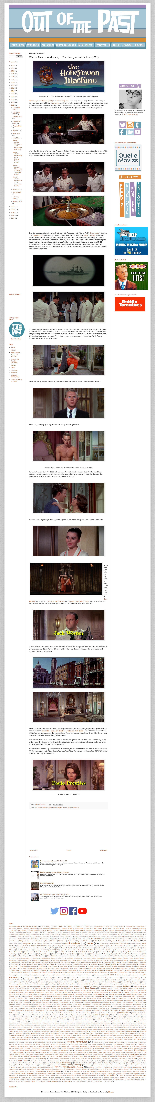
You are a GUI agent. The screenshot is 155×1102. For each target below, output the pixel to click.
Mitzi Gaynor (85, 1031)
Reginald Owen (19, 1048)
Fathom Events (20, 975)
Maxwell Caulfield (114, 1027)
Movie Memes (131, 1031)
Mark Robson (20, 1025)
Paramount (60, 1039)
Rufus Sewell (124, 1054)
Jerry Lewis (57, 1004)
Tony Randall (20, 1071)
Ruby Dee (107, 1054)
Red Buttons (117, 1046)
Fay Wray (39, 975)
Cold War (115, 956)
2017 (13, 91)
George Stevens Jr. (127, 984)
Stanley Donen (28, 1063)
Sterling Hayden (108, 1063)
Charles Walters (61, 952)
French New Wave (136, 980)
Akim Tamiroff (98, 928)
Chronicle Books (56, 954)
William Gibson (87, 1079)
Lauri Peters (141, 1014)
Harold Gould (12, 990)
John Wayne (70, 1008)
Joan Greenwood (127, 1004)
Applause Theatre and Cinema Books (102, 934)
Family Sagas (140, 972)
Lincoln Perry (72, 1019)
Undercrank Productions (103, 1071)
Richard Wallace (24, 1050)
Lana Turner (37, 1014)
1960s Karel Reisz (98, 926)
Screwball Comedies (23, 1058)
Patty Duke (119, 1039)
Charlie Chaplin (81, 952)
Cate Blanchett (66, 950)
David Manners (15, 962)
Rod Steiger (138, 1052)
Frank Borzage (137, 977)
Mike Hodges (19, 1031)
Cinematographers (109, 954)
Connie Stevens (15, 958)
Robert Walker (102, 1052)
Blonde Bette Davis (124, 941)
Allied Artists (128, 930)
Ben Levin (86, 938)
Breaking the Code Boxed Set (40, 946)
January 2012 (17, 201)
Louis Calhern (33, 1021)
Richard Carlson (122, 1048)
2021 (13, 79)
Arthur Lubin (38, 936)
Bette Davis (125, 938)
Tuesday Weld (40, 1071)
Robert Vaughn (82, 1052)
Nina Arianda (58, 1035)
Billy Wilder (53, 941)
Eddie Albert (73, 968)
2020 (13, 82)
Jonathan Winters (120, 1008)
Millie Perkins (45, 1031)
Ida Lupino (19, 996)
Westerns (122, 1077)
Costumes (78, 958)
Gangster (33, 982)
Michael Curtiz (81, 1029)
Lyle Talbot (113, 1021)
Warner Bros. (26, 1077)
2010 (13, 209)
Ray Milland (83, 1046)
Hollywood (135, 992)
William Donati (77, 1079)
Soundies (106, 1060)
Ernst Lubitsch (70, 972)
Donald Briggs (33, 966)
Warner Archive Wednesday (71, 807)
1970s (107, 926)
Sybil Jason (20, 1067)
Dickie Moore (94, 964)
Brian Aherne (65, 945)
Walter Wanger (82, 1075)
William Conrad (45, 1079)
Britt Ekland (103, 945)
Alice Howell (70, 930)
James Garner (142, 998)
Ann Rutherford (100, 932)
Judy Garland (60, 1010)
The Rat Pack (21, 1069)
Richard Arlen (89, 1048)
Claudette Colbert (87, 956)
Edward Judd (53, 970)
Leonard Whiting (109, 1017)
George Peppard (52, 984)
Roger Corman (29, 1054)
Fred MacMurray (77, 980)
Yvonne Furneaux (80, 1081)
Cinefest (74, 954)
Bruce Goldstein (130, 945)
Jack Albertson (140, 996)
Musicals (34, 1033)
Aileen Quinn (88, 928)
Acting (26, 928)
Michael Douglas (92, 1029)
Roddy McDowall (19, 1054)
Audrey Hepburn (78, 936)
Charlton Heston (102, 952)
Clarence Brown (137, 954)
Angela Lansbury (39, 932)
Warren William (64, 1077)
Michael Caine (59, 1029)
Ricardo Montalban (67, 1048)
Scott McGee (140, 1056)
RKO (71, 1050)
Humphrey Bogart (99, 994)
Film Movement (98, 975)
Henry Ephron (67, 992)
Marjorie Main (126, 1023)
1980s (115, 926)
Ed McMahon (64, 968)
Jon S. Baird (110, 1008)
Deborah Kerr (97, 962)
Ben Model (108, 938)
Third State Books (69, 1069)
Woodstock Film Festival (15, 1081)
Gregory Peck (69, 988)
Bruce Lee (138, 945)
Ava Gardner (110, 936)
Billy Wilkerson (62, 941)
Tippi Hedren (124, 1069)
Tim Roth (108, 1069)
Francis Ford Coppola (104, 977)
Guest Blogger (90, 988)
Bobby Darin (27, 943)
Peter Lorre (137, 1042)
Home (69, 850)
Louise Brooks (73, 1021)
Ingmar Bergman (57, 996)
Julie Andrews (79, 1010)
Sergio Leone (34, 1058)
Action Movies (33, 928)
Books (90, 943)
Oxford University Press (21, 1039)
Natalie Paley (89, 1033)
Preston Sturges (13, 1046)
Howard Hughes (60, 994)
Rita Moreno (64, 1050)
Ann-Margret (128, 932)
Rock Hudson (129, 1052)
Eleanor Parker (90, 970)
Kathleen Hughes (13, 1012)
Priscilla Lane (23, 1046)
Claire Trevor (119, 954)
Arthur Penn (46, 936)
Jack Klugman (29, 998)
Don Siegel (14, 966)
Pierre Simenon (92, 1044)
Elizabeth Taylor (142, 970)
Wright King (27, 1081)
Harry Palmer (100, 990)
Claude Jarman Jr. (66, 956)
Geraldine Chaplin (13, 986)
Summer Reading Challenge (71, 1065)
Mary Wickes (17, 1027)
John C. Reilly (56, 1006)
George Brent (136, 982)
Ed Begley (56, 968)
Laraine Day (46, 1014)
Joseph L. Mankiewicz (16, 1010)
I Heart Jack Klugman (128, 994)
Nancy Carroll (59, 1033)
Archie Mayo (117, 934)
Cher (109, 952)
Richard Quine (14, 1050)
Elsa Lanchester (24, 972)
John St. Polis (41, 1008)
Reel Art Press (135, 1046)
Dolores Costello (132, 964)
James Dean (132, 998)
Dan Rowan (28, 960)
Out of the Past (16, 339)
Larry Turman (80, 1014)
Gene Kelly (80, 982)
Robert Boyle (87, 1050)
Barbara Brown (140, 936)
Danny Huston (81, 960)
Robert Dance (97, 1050)
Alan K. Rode (125, 928)
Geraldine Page (25, 986)
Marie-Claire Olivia (80, 1023)
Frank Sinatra (46, 980)
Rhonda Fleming (55, 1048)
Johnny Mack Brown (92, 1008)
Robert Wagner (93, 1052)
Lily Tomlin (64, 1019)
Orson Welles (103, 1037)
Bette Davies (116, 938)
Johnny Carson (80, 1008)
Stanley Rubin (49, 1063)
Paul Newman (137, 1039)
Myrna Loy (43, 1033)
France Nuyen (72, 977)
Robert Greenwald (107, 1050)
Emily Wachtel (34, 972)
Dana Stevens (46, 960)
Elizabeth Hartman (131, 970)
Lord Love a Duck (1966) (75, 731)
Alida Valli (89, 930)
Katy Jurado (34, 1012)
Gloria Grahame (105, 986)
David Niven (24, 962)
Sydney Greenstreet (30, 1067)
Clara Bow (127, 954)
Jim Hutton (55, 103)
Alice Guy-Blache (60, 930)
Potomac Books (130, 1044)
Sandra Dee (94, 1056)
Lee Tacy (51, 1017)
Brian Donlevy (74, 945)
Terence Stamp (116, 1067)
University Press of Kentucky (23, 1073)
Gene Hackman (71, 982)
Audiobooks (69, 936)
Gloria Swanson (116, 986)
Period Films (59, 1042)
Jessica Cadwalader (67, 1004)
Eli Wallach (100, 970)
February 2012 (15, 197)
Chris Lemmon (142, 952)
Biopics (78, 941)
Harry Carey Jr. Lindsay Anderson (77, 990)
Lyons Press (121, 1021)
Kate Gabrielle (114, 1010)
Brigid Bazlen (38, 235)
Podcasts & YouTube (14, 356)
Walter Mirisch (71, 1075)
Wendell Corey (97, 1077)
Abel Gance (12, 928)
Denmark (143, 962)
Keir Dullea (61, 1012)
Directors (102, 964)
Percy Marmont (50, 1042)
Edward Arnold (15, 970)
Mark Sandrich (30, 1025)
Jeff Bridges (138, 1002)
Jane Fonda (75, 1000)
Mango (20, 1023)
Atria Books (55, 936)
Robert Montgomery (18, 1052)
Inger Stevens (47, 996)
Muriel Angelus (20, 1033)
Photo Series (65, 1044)
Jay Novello (27, 1002)
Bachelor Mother (121, 936)
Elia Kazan (109, 970)
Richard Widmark (45, 1050)
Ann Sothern (119, 932)
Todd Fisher (133, 1069)
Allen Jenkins (119, 930)
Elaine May (81, 970)
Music (27, 1033)
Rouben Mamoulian (98, 1054)
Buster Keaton (61, 948)
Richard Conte (133, 1048)
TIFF (99, 1069)
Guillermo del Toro (105, 988)
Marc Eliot (27, 1023)
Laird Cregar (28, 1014)
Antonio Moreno (75, 934)
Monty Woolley (111, 1031)
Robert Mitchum (140, 1050)
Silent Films (22, 1061)
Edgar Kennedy (92, 968)
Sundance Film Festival (99, 1065)
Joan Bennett (86, 1004)
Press (12, 367)
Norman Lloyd (138, 1035)
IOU (107, 996)
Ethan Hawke (113, 972)
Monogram (93, 1031)
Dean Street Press (65, 962)
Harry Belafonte (52, 990)
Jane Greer (83, 1000)
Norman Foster (108, 1035)
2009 (13, 212)
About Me (14, 373)
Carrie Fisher (19, 950)
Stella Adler (89, 1063)
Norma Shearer (95, 1035)
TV (65, 1071)
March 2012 (17, 192)
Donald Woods (63, 966)
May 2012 (16, 138)
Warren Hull (45, 1077)
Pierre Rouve (82, 1044)
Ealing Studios (32, 968)
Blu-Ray (137, 941)
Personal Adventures (76, 1041)
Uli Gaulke (81, 1071)
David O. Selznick (34, 962)
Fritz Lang (18, 982)
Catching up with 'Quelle (51, 950)
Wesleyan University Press (111, 1077)
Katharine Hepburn (126, 1010)
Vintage (142, 1073)
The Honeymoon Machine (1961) (41, 101)
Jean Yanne (106, 1002)
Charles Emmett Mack (15, 952)
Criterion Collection (108, 958)
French (128, 980)
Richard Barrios (99, 1048)
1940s (69, 926)
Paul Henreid (127, 1039)
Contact (13, 365)
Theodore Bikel (49, 1069)
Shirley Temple (96, 1058)
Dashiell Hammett (113, 960)
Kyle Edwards (18, 1014)
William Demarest (66, 1079)
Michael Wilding (114, 1029)
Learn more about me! (131, 114)
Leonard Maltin (98, 1017)
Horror (17, 994)
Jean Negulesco (65, 1002)
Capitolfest (71, 948)
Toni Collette (141, 1069)
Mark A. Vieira (137, 1023)
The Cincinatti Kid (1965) (56, 601)
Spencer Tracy (127, 1060)
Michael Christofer (70, 1029)
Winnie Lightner (140, 1079)
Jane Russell (100, 1000)
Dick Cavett (60, 964)
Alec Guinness (22, 930)
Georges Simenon (139, 984)
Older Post (103, 850)
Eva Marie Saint (123, 972)
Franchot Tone (92, 977)
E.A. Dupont (23, 968)
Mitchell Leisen (75, 1031)
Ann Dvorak (82, 932)
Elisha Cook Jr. (120, 970)
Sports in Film (137, 1060)
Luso (107, 1021)
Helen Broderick (29, 992)
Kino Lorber (123, 1013)
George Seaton (105, 984)
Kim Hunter (79, 1012)
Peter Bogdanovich (109, 1042)
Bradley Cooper (136, 943)
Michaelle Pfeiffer (124, 1029)
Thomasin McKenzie (81, 1069)
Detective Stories (32, 964)
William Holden (97, 1079)
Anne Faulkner (45, 934)
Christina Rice (23, 954)
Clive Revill (108, 956)
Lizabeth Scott (126, 1019)
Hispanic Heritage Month (101, 992)
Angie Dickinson (51, 932)
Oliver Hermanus (49, 1037)
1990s (121, 926)
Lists (108, 1019)
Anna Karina (137, 932)
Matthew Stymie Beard (49, 1027)
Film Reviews (38, 807)
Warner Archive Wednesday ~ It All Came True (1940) (17, 181)
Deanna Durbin (76, 962)
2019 (13, 85)
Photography (74, 1044)
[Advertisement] (68, 830)
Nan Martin (51, 1033)
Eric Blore (43, 972)
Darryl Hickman (101, 960)
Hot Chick (32, 994)
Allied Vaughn (137, 930)
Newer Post (33, 850)
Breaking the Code (22, 945)
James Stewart (45, 1000)
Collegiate (132, 956)
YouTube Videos (66, 1081)
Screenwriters (12, 1058)
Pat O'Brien (82, 1039)
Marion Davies (116, 1023)
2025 (13, 68)
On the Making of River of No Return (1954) (54, 894)
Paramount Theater (71, 1039)
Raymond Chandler (95, 1046)
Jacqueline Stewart (69, 998)
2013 (13, 102)
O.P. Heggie (12, 1037)
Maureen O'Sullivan (74, 1027)
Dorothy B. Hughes (93, 966)
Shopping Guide (106, 1058)
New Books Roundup (16, 1035)
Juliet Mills (88, 1010)
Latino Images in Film (101, 1015)
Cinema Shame (95, 954)
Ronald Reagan (69, 1054)
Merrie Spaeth (22, 1029)
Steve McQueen (63, 101)
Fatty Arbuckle (30, 975)
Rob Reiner (79, 1050)
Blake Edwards (103, 941)
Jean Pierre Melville (77, 1002)
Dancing (63, 960)
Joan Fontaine (117, 1004)
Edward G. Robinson (39, 970)
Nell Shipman (131, 1033)
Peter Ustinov (36, 1044)
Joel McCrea (37, 1006)
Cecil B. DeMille (88, 950)
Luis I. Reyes (100, 1021)
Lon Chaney (143, 1019)
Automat (103, 936)
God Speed (126, 986)
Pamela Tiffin (50, 1039)
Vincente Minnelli (133, 1073)
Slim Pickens (44, 1060)
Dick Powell (76, 964)
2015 (13, 96)
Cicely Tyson (66, 954)
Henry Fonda (77, 992)
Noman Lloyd (76, 1035)
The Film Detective (137, 1067)
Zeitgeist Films (98, 1081)
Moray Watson (121, 1031)
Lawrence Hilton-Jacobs (15, 1017)
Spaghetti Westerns (116, 1060)
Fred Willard (87, 980)
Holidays (127, 992)
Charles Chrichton (139, 950)
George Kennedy (41, 984)
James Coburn (122, 998)
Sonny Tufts (92, 1060)
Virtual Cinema (22, 1075)
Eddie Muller (82, 968)
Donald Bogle (23, 966)
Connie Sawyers (141, 956)
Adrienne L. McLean (67, 928)
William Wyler (130, 1079)
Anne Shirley (55, 934)
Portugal (108, 1044)
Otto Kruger (118, 1037)
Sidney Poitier (131, 1058)
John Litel (24, 1008)
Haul (135, 990)
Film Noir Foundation (122, 975)
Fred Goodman (66, 980)
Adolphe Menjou (55, 928)
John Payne (32, 1008)
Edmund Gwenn (123, 968)
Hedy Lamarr (19, 992)
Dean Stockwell (54, 962)
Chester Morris (117, 952)
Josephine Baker (29, 1010)
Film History (81, 975)
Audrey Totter (88, 936)
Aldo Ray (13, 930)
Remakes (27, 1048)
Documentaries (111, 964)
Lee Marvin (44, 1017)
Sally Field (42, 1056)
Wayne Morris (75, 1077)
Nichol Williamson (39, 1035)
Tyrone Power (73, 1071)
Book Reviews (15, 352)
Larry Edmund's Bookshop (58, 1014)
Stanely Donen (18, 1063)
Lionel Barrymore (100, 1019)
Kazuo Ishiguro (52, 1012)
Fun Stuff (26, 982)
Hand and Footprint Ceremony (136, 988)
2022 (13, 77)
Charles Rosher (39, 952)
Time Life (116, 1069)
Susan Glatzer (111, 1065)
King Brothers (113, 1012)
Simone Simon (35, 1060)
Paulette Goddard (39, 1042)
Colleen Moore (123, 956)
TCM (57, 1067)
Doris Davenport (73, 966)
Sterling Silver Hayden (134, 1063)
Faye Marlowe (58, 975)
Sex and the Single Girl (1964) (52, 731)
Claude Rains (76, 956)
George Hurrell (31, 984)
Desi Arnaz (23, 964)
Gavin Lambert (61, 982)
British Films (83, 945)
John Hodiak (138, 1006)
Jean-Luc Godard (116, 1002)
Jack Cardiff (12, 998)
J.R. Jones (132, 996)
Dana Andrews (37, 960)
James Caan (101, 998)
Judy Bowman (50, 1010)
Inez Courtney (28, 996)
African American (78, 928)
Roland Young (39, 1054)
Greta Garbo (79, 988)
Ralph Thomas (55, 1046)
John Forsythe (116, 1006)
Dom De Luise (142, 964)
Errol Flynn (79, 972)
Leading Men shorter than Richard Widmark (54, 872)
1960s (87, 926)
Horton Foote (24, 994)
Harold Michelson (40, 990)
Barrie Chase (34, 938)
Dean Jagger (95, 233)
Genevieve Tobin (125, 982)
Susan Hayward (121, 1065)
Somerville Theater (67, 1060)
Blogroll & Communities (15, 376)
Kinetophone (104, 1012)
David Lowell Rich (141, 960)
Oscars (111, 1037)
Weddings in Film (86, 1077)
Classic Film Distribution (53, 956)
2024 (13, 71)
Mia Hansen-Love (38, 1029)
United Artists (116, 1071)
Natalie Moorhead (79, 1033)
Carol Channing (99, 948)
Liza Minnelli (117, 1019)
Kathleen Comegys (139, 1010)
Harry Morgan (91, 990)
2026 (13, 65)
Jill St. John (77, 1004)
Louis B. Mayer (24, 1021)
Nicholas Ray (49, 1035)
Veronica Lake (77, 1073)
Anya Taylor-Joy (86, 934)
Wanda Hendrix (92, 1075)
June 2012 (16, 133)
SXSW (13, 1067)
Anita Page (66, 932)
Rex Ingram (46, 1048)
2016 (13, 94)
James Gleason (15, 1000)
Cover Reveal (86, 958)
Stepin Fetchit (98, 1063)
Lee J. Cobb (36, 1017)
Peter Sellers (27, 1044)
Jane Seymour (110, 1000)
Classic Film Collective (38, 956)
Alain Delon (108, 928)
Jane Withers (119, 1000)
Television (98, 1067)
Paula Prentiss (89, 235)
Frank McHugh (36, 980)
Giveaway (83, 986)
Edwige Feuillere (72, 970)
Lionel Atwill (90, 1019)
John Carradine (66, 1006)
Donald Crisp (42, 966)
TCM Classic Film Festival (73, 1067)
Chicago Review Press (129, 952)
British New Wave (93, 945)
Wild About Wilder (133, 1077)
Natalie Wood (98, 1033)
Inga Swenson (38, 996)
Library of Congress (26, 1019)
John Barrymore (47, 1006)
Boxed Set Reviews (121, 943)
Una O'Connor (90, 1071)
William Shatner (108, 1079)
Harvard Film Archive (113, 990)
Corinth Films (60, 958)
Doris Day (82, 966)
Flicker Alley (49, 977)
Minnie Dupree (65, 1031)
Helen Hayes (49, 992)
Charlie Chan (71, 952)
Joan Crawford (106, 1004)
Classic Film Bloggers (21, 956)
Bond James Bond (47, 943)
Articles (13, 350)
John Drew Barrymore (88, 1006)
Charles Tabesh (50, 952)
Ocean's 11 (20, 1037)
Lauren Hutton (132, 1014)
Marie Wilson (70, 1023)
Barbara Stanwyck (23, 938)
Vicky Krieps (86, 1073)
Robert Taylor (72, 1052)
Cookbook (36, 958)
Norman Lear (128, 1035)
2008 (13, 215)
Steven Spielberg (43, 1065)
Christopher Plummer (43, 954)
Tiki (103, 1069)
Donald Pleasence (52, 966)
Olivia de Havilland (69, 1037)
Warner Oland (36, 1077)
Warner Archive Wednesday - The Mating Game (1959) (17, 157)
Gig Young (41, 986)
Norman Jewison (118, 1035)
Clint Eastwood (99, 956)
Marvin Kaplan (90, 1025)
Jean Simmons (97, 1002)
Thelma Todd (39, 1069)
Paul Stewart (19, 1042)
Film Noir (109, 975)
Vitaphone (31, 1075)
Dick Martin (68, 964)
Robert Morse (30, 1052)
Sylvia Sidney (41, 1067)
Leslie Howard (119, 1017)
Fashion (11, 975)
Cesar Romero (119, 950)
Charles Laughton (28, 952)
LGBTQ (16, 1019)
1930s (60, 926)
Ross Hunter (87, 1054)
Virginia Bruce (12, 1075)
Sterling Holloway (120, 1063)
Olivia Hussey (82, 1037)
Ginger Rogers (73, 986)
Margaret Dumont (36, 1023)
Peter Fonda (119, 1042)
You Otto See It (53, 1081)
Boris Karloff (103, 943)
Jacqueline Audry (57, 998)
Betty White (134, 938)
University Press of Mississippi (45, 1073)
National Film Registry (110, 1033)
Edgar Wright (102, 968)
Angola (59, 932)
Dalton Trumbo (139, 958)
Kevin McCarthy (70, 1012)
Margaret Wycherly (59, 1023)
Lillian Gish (45, 1019)
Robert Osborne (41, 1052)
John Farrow (99, 1006)
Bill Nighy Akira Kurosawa (26, 941)
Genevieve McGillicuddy (112, 982)
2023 (13, 74)
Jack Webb (48, 998)
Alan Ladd (134, 928)
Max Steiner (94, 1027)
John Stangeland (51, 1008)
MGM (30, 1029)
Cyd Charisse (118, 958)
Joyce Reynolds (40, 1010)
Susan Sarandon (141, 1065)
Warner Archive (57, 807)
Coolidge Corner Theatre (48, 958)
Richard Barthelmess (110, 1048)
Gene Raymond (98, 982)
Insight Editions (79, 996)
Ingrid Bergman (68, 996)
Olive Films (29, 1037)
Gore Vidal (29, 988)
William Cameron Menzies (22, 1079)
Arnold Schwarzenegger (136, 934)
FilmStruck (40, 977)
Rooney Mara (78, 1054)
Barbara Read (12, 938)
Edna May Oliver (141, 968)
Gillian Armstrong (50, 986)
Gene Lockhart (88, 982)
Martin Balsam (59, 1025)
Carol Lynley (109, 948)
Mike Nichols (36, 1031)
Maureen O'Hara (61, 1027)
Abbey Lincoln (140, 926)
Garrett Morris (41, 982)
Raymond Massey (106, 1046)
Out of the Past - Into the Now (133, 1037)
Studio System (54, 1065)
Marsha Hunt (50, 1025)
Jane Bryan (67, 1000)
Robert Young (120, 1052)
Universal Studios (126, 1071)
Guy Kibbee (115, 988)
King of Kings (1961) (46, 883)
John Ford (107, 1006)
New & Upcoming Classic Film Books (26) (53, 861)
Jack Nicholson (39, 998)
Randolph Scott (65, 1046)
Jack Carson (20, 998)
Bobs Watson (37, 943)
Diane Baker (50, 964)
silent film (13, 1060)
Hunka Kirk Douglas (114, 994)
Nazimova (122, 1033)
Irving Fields (115, 996)
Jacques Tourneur (81, 998)
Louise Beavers (63, 1021)
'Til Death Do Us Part (30, 926)
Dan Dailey (12, 960)
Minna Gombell (55, 1031)
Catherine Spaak (76, 950)
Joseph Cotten (131, 1008)
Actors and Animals (44, 928)
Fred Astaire (57, 980)
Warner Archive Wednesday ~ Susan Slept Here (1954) (17, 170)
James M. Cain (25, 1000)
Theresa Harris (59, 1069)
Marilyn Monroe (105, 1023)
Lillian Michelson (54, 1019)
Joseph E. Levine (141, 1008)
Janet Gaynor (137, 1000)
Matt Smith (38, 1027)
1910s (41, 926)
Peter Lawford (128, 1042)
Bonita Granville (59, 943)
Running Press (134, 1054)
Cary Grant (28, 950)
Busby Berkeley (51, 948)
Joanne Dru (17, 1006)
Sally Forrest (50, 1056)
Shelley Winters (54, 1058)
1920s (47, 926)
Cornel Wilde (69, 958)
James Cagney (111, 998)
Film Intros (89, 975)
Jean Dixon (46, 1002)
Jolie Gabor (102, 1008)
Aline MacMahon (99, 930)
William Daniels (55, 1079)
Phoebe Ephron (55, 1044)
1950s (78, 926)
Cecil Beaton (99, 950)
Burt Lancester (30, 948)
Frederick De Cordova (98, 980)
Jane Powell (92, 1000)
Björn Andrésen (87, 941)
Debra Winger (107, 962)
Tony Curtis (12, 1071)
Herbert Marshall (87, 992)
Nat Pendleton (69, 1033)
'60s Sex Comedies (14, 926)
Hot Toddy (40, 994)
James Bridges (92, 998)
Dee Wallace (116, 962)
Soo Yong (99, 1060)
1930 (54, 926)
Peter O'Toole (18, 1044)
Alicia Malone (80, 930)
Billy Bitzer (45, 941)
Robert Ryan (62, 1052)
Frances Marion (83, 977)
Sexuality (43, 1058)
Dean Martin (45, 962)
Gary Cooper (51, 982)
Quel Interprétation (43, 1046)
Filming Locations (30, 977)
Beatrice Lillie (63, 938)
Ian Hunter (139, 994)
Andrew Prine (28, 932)
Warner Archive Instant (126, 1075)
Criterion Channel (96, 958)
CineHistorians (83, 954)
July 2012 (16, 130)
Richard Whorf (35, 1050)
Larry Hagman (71, 1014)
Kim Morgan (87, 1012)
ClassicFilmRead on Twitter (16, 380)
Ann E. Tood (91, 932)
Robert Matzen (127, 1050)
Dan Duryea (20, 960)
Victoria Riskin (112, 1073)
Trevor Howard (30, 1071)
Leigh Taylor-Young (61, 1017)
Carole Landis (126, 948)
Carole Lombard (136, 948)
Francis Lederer (116, 977)
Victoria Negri (102, 1073)
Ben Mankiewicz (96, 939)
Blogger (110, 1092)
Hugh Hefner (79, 994)
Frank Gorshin (18, 980)
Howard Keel (70, 994)
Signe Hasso (142, 1058)
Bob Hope (18, 943)
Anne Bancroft (35, 934)
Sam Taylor (74, 1056)
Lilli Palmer (37, 1019)
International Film (89, 996)
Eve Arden (132, 972)
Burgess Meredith (19, 948)
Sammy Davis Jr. (84, 1056)
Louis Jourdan (43, 1021)
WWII (33, 1081)
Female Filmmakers (69, 975)
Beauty (79, 938)
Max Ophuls (86, 1027)
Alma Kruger (19, 932)
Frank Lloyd (27, 980)
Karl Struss (104, 1010)
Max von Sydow (103, 1027)
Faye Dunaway (48, 975)
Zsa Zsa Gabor (108, 1081)
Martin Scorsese (69, 1025)
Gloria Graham (94, 986)
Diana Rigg (42, 964)
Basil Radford (53, 938)
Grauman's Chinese (40, 988)
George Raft (62, 984)
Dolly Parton (123, 964)
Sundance (88, 1065)
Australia (96, 936)
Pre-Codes (139, 1044)
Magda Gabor (130, 1021)
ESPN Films (94, 972)
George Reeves (72, 984)
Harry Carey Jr (62, 990)
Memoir (142, 1027)
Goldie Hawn (137, 986)
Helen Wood (58, 992)
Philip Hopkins (45, 1044)
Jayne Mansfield (36, 1002)
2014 (13, 99)
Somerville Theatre (80, 1060)
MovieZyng (143, 1031)
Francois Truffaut (126, 977)
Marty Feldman (80, 1025)
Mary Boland (117, 1025)
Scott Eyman (131, 1056)
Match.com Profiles (28, 1027)
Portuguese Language (118, 1044)
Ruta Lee (17, 1056)
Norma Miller (85, 1035)
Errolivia (87, 972)
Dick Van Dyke (85, 964)
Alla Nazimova (110, 930)
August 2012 (17, 126)
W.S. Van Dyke (40, 1075)
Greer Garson (50, 988)
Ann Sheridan (110, 932)
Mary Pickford (134, 1025)
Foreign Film (63, 977)
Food (55, 977)
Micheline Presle (135, 1029)
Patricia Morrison (101, 1039)
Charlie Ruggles (92, 952)
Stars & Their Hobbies (63, 1063)
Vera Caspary (67, 1073)
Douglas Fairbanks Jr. (118, 966)
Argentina (125, 934)
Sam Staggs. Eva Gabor (62, 1056)
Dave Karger (123, 960)
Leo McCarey (80, 1017)
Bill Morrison (14, 941)
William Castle (35, 1079)
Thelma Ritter (30, 1069)
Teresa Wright (126, 1067)
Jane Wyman (128, 1000)
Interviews (14, 370)
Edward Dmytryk (26, 970)
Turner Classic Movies (53, 1071)
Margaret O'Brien (47, 1023)
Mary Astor (108, 1025)
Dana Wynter (55, 960)
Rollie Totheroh (48, 1054)
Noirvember (67, 1035)
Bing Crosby (71, 941)
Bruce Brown (111, 945)
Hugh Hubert (87, 994)
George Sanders (94, 984)
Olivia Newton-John (93, 1037)
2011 (13, 206)
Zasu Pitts (90, 1081)
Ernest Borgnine (59, 972)
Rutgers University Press (29, 1056)
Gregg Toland (60, 988)
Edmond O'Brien (112, 968)
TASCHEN (50, 1067)
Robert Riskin (53, 1052)
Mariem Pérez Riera (93, 1023)
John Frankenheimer (127, 1006)
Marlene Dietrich (40, 1025)
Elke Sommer (14, 972)
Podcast (100, 1044)
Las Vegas (89, 1014)
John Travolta (61, 1008)
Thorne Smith (92, 1069)
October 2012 (17, 117)
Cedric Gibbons (109, 950)
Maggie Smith (12, 1023)
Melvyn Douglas (134, 1027)
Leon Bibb (89, 1017)
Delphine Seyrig (126, 962)
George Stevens (115, 984)
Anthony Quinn (65, 934)
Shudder (114, 1058)
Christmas (32, 954)
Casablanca (37, 950)
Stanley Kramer (39, 1063)
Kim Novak (96, 1012)
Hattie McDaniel (127, 990)
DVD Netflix (13, 968)
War (100, 1075)
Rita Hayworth (55, 1050)
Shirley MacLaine (85, 1058)
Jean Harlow (55, 1002)
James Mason (35, 1000)
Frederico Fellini (110, 980)
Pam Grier (32, 1039)
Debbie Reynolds (86, 962)
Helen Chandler (40, 992)
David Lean (132, 960)
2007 (13, 218)
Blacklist (95, 941)
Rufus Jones (115, 1054)
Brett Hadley (56, 945)
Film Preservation (134, 975)
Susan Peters (131, 1065)
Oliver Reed (59, 1037)
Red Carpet (125, 1046)
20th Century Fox (130, 926)
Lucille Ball (92, 1021)
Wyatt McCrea (42, 1081)
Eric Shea (50, 972)
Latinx (113, 1014)
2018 (13, 88)
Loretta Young (14, 1021)
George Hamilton (19, 984)
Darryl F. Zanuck (91, 960)
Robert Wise (111, 1052)
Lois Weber (135, 1019)
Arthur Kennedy (29, 936)
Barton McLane (44, 938)
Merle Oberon (12, 1029)
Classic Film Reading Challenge (15, 361)
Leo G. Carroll (71, 1017)
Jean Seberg (87, 1002)
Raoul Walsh (74, 1046)
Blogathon (112, 941)
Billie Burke (38, 941)
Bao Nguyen (131, 936)
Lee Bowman (27, 1017)
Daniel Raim (71, 960)
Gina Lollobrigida (62, 986)
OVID (10, 1039)
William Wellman (119, 1079)
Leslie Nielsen (129, 1017)
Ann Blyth (74, 932)
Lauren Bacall (121, 1014)
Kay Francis (42, 1012)
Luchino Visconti (83, 1021)
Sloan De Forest (54, 1060)
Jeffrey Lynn (19, 1004)
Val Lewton (59, 1073)
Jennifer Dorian (28, 1004)
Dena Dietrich (135, 962)
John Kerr (17, 1008)
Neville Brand (140, 1033)
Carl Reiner (79, 948)
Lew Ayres (138, 1017)
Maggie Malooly (140, 1021)
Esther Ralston (103, 972)
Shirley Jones (75, 1058)
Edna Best (132, 968)
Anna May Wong (24, 934)
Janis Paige (19, 1002)
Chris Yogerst (14, 954)
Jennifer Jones (38, 1004)
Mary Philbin (126, 1025)
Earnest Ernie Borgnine (45, 968)
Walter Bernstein (60, 1075)
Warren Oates (54, 1077)
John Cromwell (76, 1006)
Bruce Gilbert (120, 945)
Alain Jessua (116, 928)
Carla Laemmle (89, 948)
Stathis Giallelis (78, 1063)
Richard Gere (142, 1048)
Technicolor (91, 1067)
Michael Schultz (103, 1029)
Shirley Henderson (65, 1058)
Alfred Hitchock (47, 930)
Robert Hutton (118, 1050)
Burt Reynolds (40, 948)
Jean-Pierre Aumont (128, 1002)
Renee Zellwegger (36, 1048)
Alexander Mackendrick (34, 930)
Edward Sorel (62, 970)
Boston (111, 943)
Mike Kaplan (28, 1031)
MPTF (12, 1033)
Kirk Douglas (136, 1012)
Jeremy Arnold (47, 1004)
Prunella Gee (32, 1046)
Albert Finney (142, 928)
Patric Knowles (91, 1039)
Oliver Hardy (39, 1037)
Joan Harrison (137, 1004)
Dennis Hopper (15, 964)
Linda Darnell (81, 1019)
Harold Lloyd (30, 990)
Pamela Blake (41, 1039)
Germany (33, 986)
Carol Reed (117, 948)
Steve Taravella (33, 1065)
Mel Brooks (124, 1027)
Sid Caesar (122, 1058)
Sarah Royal (104, 1056)
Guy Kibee (123, 988)
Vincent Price (122, 1073)
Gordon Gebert (21, 988)
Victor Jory (94, 1073)
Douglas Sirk (130, 966)
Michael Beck (49, 1029)
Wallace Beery (50, 1075)
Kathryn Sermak (24, 1012)
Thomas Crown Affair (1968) (79, 601)
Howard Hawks (49, 994)
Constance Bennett (26, 958)
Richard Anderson (78, 1048)
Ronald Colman (59, 1054)
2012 (13, 105)
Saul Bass (112, 1056)
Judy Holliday (70, 1010)
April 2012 (16, 189)
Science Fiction (121, 1056)
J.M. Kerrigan (123, 996)
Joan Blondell (96, 1004)
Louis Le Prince (53, 1021)
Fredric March (120, 980)
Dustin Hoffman (140, 966)
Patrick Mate (111, 1039)
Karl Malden (96, 1010)
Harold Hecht (21, 990)
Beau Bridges (72, 938)
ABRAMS (19, 928)
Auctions (62, 936)
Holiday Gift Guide (116, 992)
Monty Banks (102, 1031)
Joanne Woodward (27, 1006)
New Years (29, 1035)
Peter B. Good (98, 1042)
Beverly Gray (142, 938)
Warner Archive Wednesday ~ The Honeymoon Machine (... (17, 145)
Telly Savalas (107, 1067)
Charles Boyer (128, 950)
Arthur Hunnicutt (18, 936)
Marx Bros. (99, 1025)
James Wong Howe (56, 1000)
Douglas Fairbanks (105, 966)
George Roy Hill (82, 984)
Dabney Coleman (128, 958)
